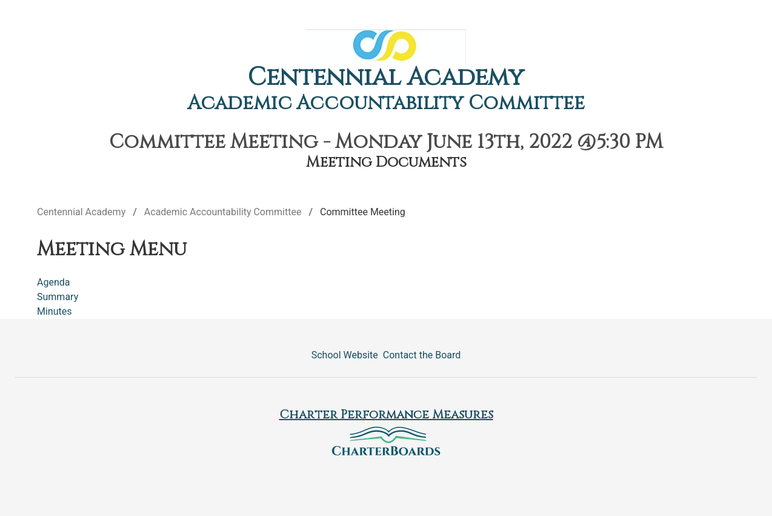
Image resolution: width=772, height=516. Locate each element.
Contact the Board (422, 355)
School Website (344, 355)
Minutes (54, 311)
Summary (57, 297)
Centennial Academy (386, 77)
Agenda (53, 282)
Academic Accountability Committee (386, 103)
